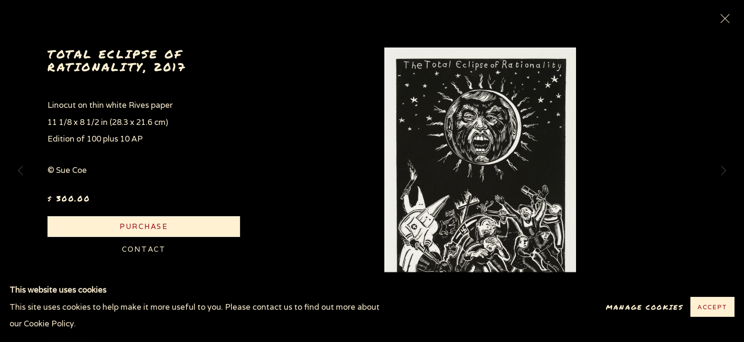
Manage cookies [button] (644, 307)
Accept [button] (712, 308)
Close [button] (723, 21)
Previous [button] (20, 171)
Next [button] (723, 171)
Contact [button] (144, 249)
